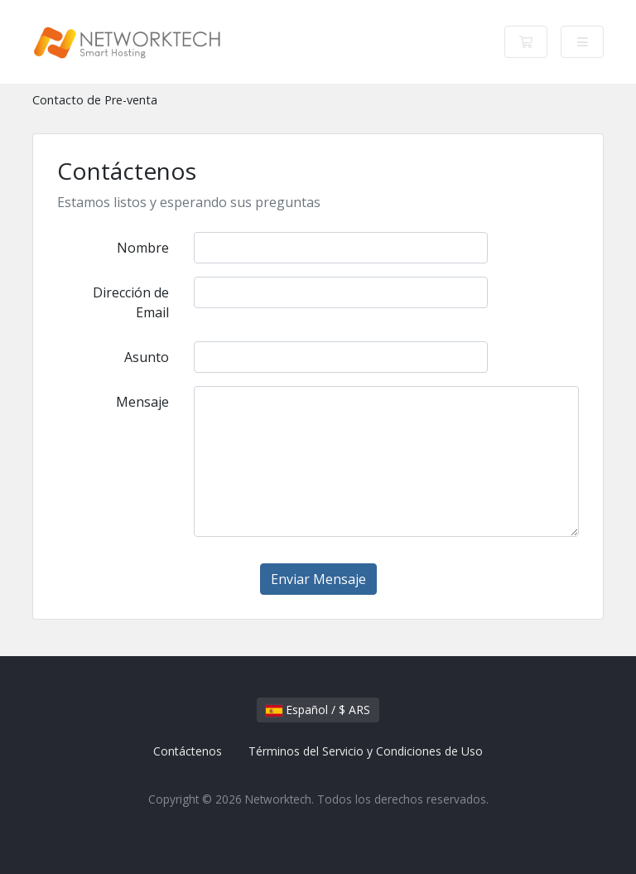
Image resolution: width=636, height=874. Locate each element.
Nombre (143, 248)
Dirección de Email (131, 302)
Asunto (146, 357)
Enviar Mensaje (318, 579)
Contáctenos (187, 751)
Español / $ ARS (318, 709)
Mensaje (142, 402)
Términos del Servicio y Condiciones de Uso (365, 751)
